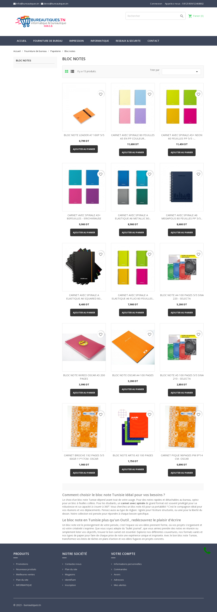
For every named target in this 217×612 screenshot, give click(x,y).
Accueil (21, 40)
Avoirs (116, 574)
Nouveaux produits (26, 569)
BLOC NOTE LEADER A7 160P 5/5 (84, 135)
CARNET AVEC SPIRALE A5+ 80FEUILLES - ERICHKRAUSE (84, 216)
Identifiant (70, 579)
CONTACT (153, 40)
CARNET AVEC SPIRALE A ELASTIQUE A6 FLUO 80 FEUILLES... (133, 296)
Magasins (69, 574)
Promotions (22, 564)
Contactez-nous (72, 564)
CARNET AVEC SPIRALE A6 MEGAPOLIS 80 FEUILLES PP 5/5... (181, 216)
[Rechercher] (156, 16)
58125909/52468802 (193, 3)
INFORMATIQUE (100, 40)
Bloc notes (23, 60)
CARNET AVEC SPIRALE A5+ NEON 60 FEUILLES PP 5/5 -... (181, 136)
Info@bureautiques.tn (26, 3)
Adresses (118, 579)
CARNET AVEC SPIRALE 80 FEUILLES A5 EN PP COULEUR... (133, 136)
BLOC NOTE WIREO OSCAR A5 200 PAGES (84, 376)
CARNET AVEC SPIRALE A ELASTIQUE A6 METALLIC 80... (133, 216)
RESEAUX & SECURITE (128, 40)
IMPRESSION (76, 40)
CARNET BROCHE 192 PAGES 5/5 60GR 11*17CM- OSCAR (84, 457)
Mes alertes (119, 585)
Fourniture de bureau (47, 40)
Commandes (120, 569)
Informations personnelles (127, 564)
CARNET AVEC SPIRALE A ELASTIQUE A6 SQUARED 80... (84, 296)
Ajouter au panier (84, 149)
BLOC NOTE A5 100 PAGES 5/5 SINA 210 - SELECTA (182, 376)
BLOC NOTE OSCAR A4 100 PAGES (133, 375)
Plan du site (22, 579)
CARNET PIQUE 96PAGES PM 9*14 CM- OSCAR (182, 457)
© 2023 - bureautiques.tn (27, 605)
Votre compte (123, 554)
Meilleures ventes (25, 574)
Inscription (70, 585)
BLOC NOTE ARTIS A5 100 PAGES (133, 455)
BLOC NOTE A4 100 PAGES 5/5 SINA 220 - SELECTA (182, 296)
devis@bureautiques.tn (54, 3)
